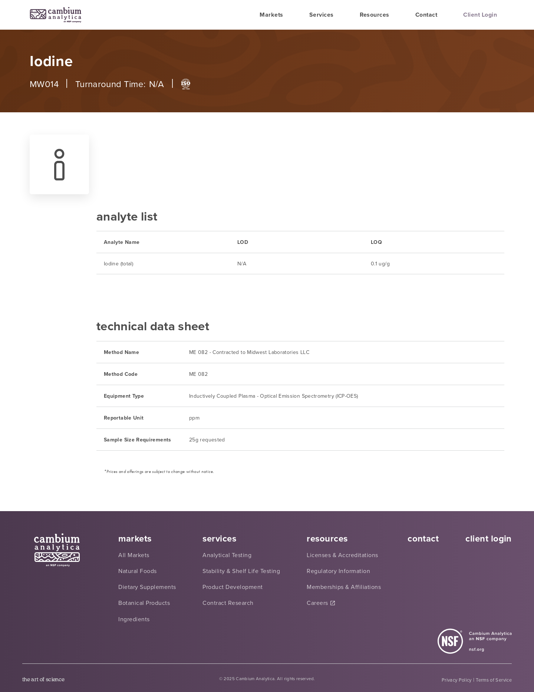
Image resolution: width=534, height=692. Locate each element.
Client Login (480, 14)
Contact (426, 14)
